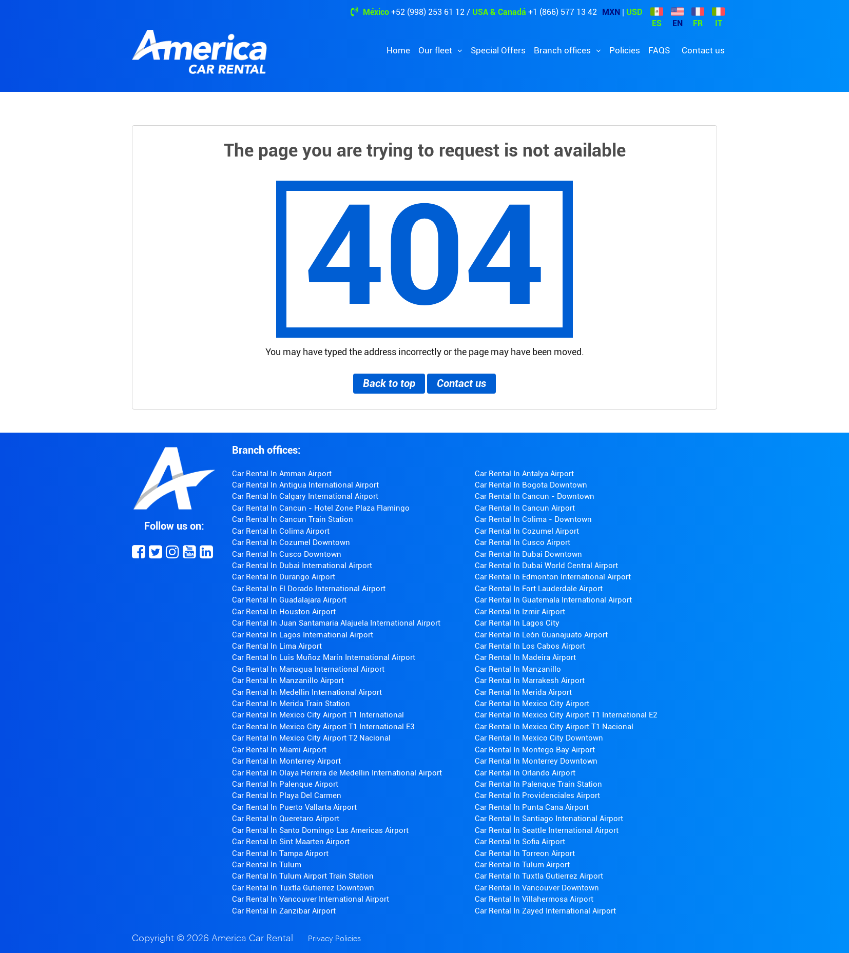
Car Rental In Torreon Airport (525, 853)
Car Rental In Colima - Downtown (533, 519)
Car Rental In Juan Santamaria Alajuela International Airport (336, 623)
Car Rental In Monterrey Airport (286, 761)
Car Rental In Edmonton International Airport (553, 576)
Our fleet (436, 50)
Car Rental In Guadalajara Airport (289, 600)
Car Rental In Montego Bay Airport (535, 749)
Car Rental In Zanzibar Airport (284, 911)
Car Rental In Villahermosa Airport (534, 899)
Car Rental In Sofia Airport (520, 841)
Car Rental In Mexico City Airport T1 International (318, 714)
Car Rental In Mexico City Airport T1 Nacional (554, 726)
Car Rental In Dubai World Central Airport (546, 565)
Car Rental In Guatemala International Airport (553, 600)
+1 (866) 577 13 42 (562, 12)
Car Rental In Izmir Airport (520, 611)
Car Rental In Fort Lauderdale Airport (539, 588)
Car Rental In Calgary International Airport (305, 496)
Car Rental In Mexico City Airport (532, 703)
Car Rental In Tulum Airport (522, 864)
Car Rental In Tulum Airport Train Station (303, 876)
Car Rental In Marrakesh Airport (530, 680)
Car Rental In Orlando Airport (525, 772)
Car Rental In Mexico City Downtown (539, 738)
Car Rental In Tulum (266, 864)
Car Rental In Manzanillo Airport (288, 680)
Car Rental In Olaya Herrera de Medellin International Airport (337, 772)
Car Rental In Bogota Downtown (531, 485)
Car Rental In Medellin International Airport (307, 692)
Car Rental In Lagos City (517, 623)
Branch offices (563, 50)
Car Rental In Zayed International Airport (545, 911)
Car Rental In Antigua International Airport (305, 485)
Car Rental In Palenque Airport (285, 784)
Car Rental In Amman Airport (282, 473)
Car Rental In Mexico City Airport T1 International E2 (566, 714)
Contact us (703, 50)
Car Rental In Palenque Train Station (538, 784)
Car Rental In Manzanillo (518, 669)
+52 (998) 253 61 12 (428, 12)
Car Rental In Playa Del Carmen (286, 795)
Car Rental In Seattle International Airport (547, 830)
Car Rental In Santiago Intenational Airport (549, 818)
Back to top (389, 383)
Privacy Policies (334, 939)
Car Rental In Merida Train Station (291, 703)
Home (398, 50)
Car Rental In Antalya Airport (524, 473)
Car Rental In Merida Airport (523, 692)
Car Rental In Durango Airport (283, 576)
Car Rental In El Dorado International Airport (308, 588)
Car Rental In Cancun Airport (525, 508)
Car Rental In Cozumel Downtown (291, 542)
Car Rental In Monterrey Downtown (536, 761)
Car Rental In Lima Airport (277, 646)
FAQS (659, 50)
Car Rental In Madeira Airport (525, 657)
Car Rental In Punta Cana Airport (532, 807)
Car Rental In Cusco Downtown (286, 554)
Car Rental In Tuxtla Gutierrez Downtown (303, 887)
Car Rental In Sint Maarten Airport (291, 841)
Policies (624, 50)
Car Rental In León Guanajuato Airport (541, 634)
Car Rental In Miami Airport (279, 749)
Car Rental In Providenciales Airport (537, 795)
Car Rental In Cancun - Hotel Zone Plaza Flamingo (321, 508)
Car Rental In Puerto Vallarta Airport (294, 807)
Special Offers (498, 50)
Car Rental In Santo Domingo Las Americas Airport (320, 830)
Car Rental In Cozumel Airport (527, 531)
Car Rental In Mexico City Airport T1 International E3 (323, 726)
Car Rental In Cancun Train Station (292, 519)
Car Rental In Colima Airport (281, 531)
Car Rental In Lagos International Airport (302, 634)
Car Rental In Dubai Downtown (528, 554)
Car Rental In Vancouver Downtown (537, 887)
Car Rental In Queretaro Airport (285, 818)
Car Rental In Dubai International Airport (302, 565)
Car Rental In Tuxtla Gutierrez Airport (539, 876)
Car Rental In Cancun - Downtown (534, 496)
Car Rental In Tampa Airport (280, 853)
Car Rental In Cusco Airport (522, 542)
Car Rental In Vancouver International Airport (310, 899)
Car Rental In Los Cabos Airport (530, 646)
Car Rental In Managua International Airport (308, 669)
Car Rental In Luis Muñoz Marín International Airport (323, 657)
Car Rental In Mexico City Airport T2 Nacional (311, 738)
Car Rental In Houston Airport (284, 611)
